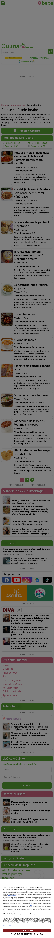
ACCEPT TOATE (27, 931)
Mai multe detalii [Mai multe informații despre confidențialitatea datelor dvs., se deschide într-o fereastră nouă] (12, 895)
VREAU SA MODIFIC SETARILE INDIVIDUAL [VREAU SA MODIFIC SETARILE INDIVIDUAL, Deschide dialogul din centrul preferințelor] (27, 934)
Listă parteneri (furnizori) (8, 925)
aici (31, 905)
